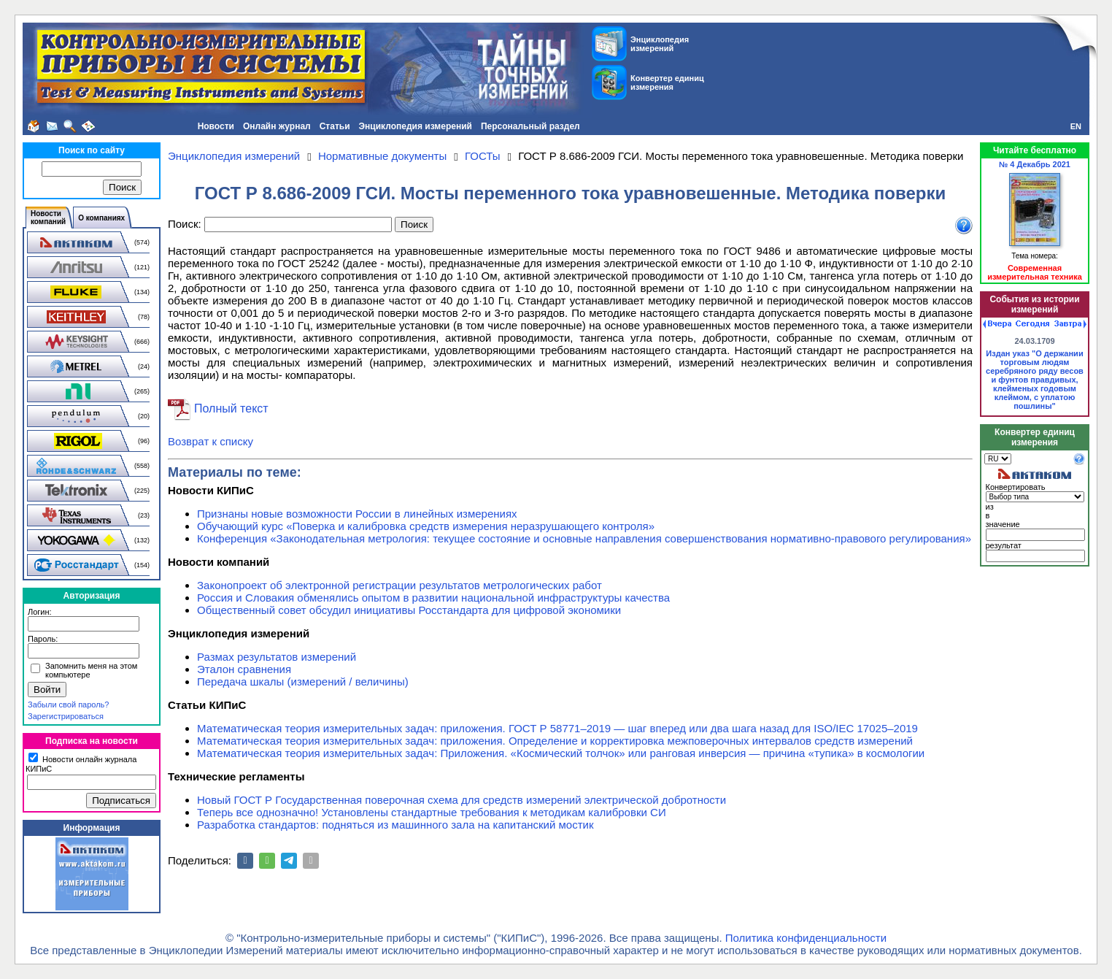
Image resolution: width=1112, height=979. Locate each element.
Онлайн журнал (277, 126)
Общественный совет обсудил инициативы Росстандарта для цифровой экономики (409, 610)
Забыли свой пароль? (68, 704)
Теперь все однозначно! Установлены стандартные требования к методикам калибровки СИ (431, 812)
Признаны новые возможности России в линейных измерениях (357, 513)
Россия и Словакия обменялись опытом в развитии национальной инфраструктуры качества (433, 597)
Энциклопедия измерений (415, 126)
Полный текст (231, 408)
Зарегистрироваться (66, 716)
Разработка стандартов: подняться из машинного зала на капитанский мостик (395, 824)
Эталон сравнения (244, 669)
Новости (216, 126)
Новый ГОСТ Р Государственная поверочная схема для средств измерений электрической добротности (461, 800)
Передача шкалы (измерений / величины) (303, 681)
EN (1075, 126)
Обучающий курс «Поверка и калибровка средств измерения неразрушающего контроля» (426, 526)
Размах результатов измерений (276, 656)
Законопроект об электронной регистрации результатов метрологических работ (399, 585)
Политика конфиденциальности (806, 938)
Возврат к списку (210, 441)
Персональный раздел (530, 126)
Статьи (335, 126)
